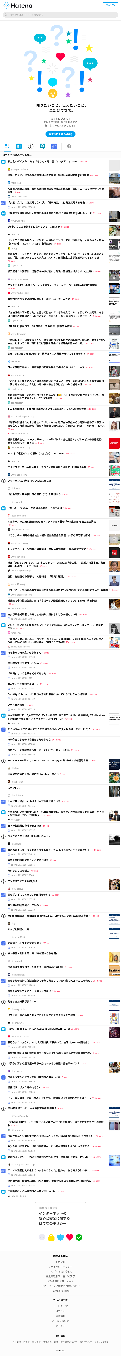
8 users (96, 729)
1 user (63, 774)
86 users (65, 226)
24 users (47, 815)
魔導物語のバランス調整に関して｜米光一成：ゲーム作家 (39, 298)
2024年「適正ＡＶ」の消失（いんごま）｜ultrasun (36, 453)
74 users (90, 202)
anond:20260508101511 (23, 678)
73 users (11, 429)
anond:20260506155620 (23, 1102)
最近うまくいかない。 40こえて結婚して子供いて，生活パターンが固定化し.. (49, 1042)
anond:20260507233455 (23, 805)
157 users (90, 343)
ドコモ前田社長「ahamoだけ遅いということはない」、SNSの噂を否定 (47, 408)
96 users (97, 315)
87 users (44, 905)
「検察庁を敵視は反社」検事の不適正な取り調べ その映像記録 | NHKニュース (50, 213)
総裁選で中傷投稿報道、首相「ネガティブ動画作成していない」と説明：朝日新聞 (52, 600)
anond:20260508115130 (23, 657)
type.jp (14, 248)
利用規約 (60, 1262)
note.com (15, 234)
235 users (95, 535)
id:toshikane (17, 795)
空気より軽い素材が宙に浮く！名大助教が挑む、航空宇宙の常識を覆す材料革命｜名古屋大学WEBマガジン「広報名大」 (56, 813)
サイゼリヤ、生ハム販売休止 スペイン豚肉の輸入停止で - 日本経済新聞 (47, 467)
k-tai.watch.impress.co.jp (22, 416)
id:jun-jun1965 (18, 937)
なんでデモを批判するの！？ (23, 684)
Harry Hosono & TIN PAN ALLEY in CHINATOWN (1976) (39, 1028)
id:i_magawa (17, 1022)
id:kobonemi (17, 1130)
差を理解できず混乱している (23, 663)
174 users (98, 1135)
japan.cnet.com (18, 515)
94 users (34, 870)
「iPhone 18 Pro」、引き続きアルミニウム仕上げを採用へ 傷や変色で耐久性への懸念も (56, 1123)
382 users (97, 1042)
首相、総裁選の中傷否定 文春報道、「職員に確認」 (36, 576)
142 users (96, 849)
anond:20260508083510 (23, 709)
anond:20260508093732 (23, 698)
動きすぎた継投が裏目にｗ (22, 1001)
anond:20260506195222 (23, 1057)
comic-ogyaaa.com (20, 646)
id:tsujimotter (17, 502)
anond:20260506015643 (23, 1140)
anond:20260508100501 (23, 688)
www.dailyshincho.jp (21, 570)
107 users (56, 739)
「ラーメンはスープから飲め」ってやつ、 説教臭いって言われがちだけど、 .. (49, 1098)
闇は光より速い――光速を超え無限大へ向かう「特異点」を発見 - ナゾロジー (50, 1156)
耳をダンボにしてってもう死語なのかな (29, 894)
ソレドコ (60, 1325)
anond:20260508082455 (23, 733)
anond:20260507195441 (23, 875)
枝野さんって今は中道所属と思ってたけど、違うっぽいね (39, 750)
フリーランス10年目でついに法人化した (29, 480)
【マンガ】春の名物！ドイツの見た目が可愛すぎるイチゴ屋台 (41, 1015)
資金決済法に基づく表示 (60, 1281)
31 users (11, 288)
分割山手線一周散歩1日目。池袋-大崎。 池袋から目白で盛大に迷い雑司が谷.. (50, 1180)
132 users (91, 549)
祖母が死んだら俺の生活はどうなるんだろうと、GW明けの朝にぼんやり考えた (50, 1136)
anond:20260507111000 (23, 985)
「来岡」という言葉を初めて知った (27, 673)
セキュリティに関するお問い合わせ (60, 1286)
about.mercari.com (20, 529)
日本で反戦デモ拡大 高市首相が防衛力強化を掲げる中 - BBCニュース (46, 367)
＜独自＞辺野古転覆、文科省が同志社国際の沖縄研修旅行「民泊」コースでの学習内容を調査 (56, 190)
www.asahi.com (18, 608)
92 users (59, 398)
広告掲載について (68, 1341)
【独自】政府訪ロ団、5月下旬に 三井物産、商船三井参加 (40, 326)
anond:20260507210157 (23, 830)
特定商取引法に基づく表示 (60, 1276)
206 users (96, 1146)
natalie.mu (16, 632)
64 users (57, 243)
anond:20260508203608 (23, 207)
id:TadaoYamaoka (19, 1116)
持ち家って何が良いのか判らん (24, 652)
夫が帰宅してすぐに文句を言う (24, 943)
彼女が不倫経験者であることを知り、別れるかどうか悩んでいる (42, 614)
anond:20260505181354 (23, 1174)
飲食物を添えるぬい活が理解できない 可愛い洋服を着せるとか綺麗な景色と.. (50, 1053)
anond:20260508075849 (23, 744)
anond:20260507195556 (23, 864)
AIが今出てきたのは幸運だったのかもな (29, 739)
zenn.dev (15, 361)
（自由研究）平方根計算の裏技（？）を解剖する (34, 494)
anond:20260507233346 (23, 754)
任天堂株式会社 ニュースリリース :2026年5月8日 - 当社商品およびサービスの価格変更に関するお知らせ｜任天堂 (56, 441)
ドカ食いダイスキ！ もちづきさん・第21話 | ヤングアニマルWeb (43, 161)
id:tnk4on (15, 768)
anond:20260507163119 (23, 909)
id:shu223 (15, 488)
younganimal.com (19, 169)
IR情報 (26, 1341)
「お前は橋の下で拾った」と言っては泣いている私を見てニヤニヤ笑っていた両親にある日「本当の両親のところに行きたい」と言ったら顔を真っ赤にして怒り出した (56, 314)
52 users (43, 565)
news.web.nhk (17, 220)
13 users (97, 213)
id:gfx (13, 923)
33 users (83, 161)
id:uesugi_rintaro (19, 1009)
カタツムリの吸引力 (18, 870)
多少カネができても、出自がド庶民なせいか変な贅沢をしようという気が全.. (49, 1146)
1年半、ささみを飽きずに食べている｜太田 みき (34, 226)
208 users (92, 694)
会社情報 (16, 1341)
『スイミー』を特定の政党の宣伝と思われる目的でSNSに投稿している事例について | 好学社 (58, 590)
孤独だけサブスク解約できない (24, 1087)
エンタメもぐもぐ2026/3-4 (22, 881)
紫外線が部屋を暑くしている (23, 905)
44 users (94, 175)
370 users (96, 1097)
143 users (71, 576)
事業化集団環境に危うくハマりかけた (28, 860)
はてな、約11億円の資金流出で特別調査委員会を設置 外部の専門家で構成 (49, 535)
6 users (45, 652)
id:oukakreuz (17, 888)
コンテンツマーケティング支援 (94, 1341)
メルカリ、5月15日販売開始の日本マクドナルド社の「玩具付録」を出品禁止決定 (52, 521)
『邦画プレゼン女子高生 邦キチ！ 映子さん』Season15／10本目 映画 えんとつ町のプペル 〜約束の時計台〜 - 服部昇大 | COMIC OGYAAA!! (55, 640)
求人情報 (36, 1341)
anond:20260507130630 (23, 947)
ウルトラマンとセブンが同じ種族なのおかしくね (34, 1077)
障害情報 (60, 1316)
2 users (65, 494)
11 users (44, 683)
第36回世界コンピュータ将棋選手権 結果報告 (32, 1108)
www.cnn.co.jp (18, 556)
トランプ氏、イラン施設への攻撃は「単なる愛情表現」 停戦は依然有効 (47, 549)
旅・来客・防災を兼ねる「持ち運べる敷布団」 (33, 953)
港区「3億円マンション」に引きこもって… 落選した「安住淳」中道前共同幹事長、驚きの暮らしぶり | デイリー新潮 (56, 564)
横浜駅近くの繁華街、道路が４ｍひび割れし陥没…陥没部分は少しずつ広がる (50, 271)
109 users (12, 524)
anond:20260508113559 (23, 667)
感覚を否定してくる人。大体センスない (29, 991)
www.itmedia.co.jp (20, 543)
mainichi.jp (16, 182)
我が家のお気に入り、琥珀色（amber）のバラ (33, 774)
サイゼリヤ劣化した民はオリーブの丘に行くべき (34, 801)
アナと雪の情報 (16, 704)
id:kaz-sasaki (17, 781)
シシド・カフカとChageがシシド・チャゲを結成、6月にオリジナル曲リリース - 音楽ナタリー (55, 626)
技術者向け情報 (50, 1341)
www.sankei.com (19, 196)
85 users (97, 271)
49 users (20, 628)
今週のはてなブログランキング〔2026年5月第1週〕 (36, 967)
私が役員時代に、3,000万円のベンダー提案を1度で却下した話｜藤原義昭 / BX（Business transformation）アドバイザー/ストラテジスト (56, 716)
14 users (56, 991)
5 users (68, 966)
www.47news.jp (18, 334)
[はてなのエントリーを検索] (60, 15)
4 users (46, 825)
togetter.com (17, 265)
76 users (76, 326)
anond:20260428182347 (23, 1185)
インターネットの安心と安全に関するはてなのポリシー (60, 1216)
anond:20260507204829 (23, 854)
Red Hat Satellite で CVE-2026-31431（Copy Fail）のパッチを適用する (48, 760)
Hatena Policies (60, 1290)
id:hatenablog (17, 974)
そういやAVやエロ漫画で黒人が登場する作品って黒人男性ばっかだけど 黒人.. (50, 729)
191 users (12, 603)
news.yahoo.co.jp (19, 433)
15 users (29, 704)
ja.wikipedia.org (18, 1195)
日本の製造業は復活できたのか (24, 825)
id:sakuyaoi (16, 1071)
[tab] (7, 146)
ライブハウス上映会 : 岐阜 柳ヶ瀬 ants (29, 836)
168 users (51, 673)
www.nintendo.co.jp (21, 447)
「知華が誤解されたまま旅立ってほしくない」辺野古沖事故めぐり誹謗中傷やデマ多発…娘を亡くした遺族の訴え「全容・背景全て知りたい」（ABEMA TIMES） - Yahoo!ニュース (56, 424)
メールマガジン (60, 1320)
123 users (113, 590)
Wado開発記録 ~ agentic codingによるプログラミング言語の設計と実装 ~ (49, 915)
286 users (70, 642)
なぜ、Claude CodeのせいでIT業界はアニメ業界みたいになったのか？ (46, 353)
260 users (66, 801)
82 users (96, 1156)
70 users (11, 260)
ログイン (110, 5)
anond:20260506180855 (23, 1092)
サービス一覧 (60, 1306)
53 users (55, 894)
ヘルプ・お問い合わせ (60, 1271)
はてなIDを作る (60, 134)
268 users (47, 943)
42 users (44, 662)
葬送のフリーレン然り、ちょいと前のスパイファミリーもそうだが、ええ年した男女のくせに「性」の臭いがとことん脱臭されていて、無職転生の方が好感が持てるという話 (56, 255)
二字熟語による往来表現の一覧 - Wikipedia (31, 1191)
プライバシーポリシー (60, 1266)
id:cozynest (16, 961)
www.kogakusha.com (21, 594)
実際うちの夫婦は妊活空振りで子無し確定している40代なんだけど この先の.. (50, 980)
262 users (82, 614)
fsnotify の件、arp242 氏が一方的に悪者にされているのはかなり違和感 (47, 694)
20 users (91, 467)
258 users (70, 453)
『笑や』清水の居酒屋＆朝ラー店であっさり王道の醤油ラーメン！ (44, 1063)
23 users (75, 1028)
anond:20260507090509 (23, 995)
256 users (97, 980)
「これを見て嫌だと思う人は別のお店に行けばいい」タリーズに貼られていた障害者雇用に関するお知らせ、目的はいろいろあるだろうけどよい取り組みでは (56, 382)
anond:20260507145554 (23, 899)
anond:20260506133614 (23, 1081)
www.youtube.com (20, 292)
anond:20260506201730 (23, 1047)
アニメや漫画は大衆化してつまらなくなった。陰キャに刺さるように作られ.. (49, 1170)
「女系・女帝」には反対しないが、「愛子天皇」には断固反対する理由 (46, 202)
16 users (96, 1180)
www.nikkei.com (19, 474)
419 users (39, 442)
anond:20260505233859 (23, 1150)
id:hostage (16, 843)
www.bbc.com (18, 375)
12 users (17, 192)
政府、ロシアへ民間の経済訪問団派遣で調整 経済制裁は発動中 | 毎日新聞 (48, 175)
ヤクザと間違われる (18, 929)
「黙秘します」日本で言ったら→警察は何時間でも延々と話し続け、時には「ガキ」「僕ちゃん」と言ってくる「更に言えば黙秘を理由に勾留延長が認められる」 (56, 341)
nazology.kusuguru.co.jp (23, 1164)
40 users (96, 1170)
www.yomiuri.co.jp (20, 279)
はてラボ (60, 1311)
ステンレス (14, 787)
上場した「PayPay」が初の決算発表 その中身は (35, 508)
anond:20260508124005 (23, 618)
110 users (61, 1191)
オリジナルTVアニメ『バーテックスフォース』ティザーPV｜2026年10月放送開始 (52, 285)
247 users (91, 408)
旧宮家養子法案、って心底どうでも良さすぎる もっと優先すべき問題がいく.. (49, 849)
